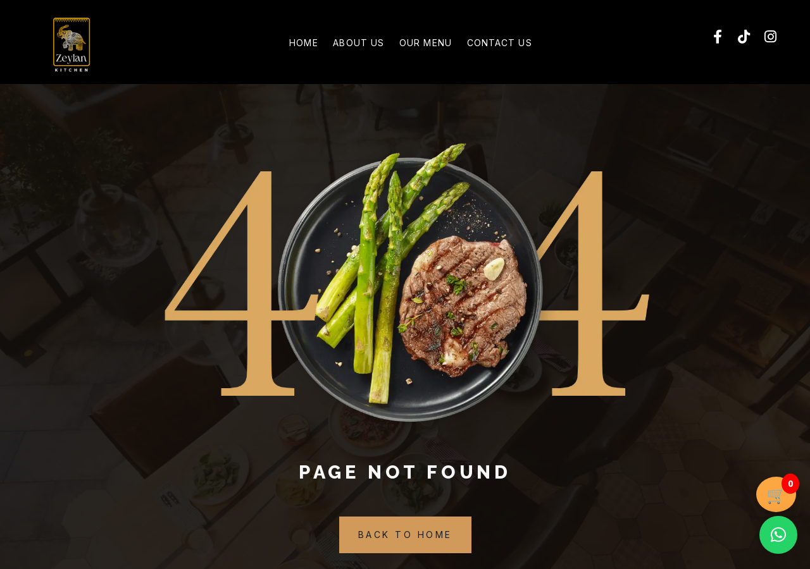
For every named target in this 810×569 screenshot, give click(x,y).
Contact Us (518, 44)
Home (284, 44)
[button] (778, 535)
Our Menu (432, 44)
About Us (352, 44)
